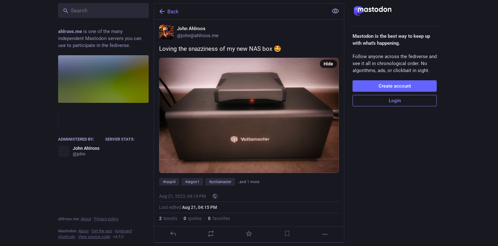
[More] (325, 234)
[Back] (240, 11)
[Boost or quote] (211, 233)
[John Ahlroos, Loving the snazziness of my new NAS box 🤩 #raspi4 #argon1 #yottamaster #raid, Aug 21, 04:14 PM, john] (249, 131)
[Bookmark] (287, 233)
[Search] (103, 10)
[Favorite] (249, 233)
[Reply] (173, 233)
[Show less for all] (335, 11)
